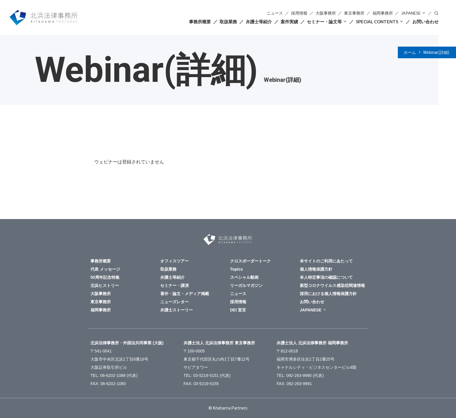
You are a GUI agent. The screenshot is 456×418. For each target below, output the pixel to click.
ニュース (275, 12)
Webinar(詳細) (436, 52)
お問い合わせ (425, 21)
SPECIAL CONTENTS (377, 21)
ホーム (410, 52)
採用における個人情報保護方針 (328, 293)
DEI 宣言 (238, 310)
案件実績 (289, 21)
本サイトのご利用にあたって (326, 261)
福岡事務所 (383, 12)
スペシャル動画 (244, 277)
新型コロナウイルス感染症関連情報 (332, 285)
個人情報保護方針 (316, 269)
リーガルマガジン (246, 285)
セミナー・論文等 (324, 21)
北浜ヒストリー (104, 285)
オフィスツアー (174, 261)
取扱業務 (228, 21)
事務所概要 (200, 21)
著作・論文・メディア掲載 (184, 293)
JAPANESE (411, 12)
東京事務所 (354, 12)
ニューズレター (174, 301)
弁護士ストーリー (176, 310)
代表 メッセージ (105, 269)
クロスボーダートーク (250, 261)
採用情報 (299, 12)
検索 (436, 12)
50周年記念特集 (105, 277)
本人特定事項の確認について (326, 277)
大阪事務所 (326, 12)
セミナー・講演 (174, 285)
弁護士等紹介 (259, 21)
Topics (236, 269)
